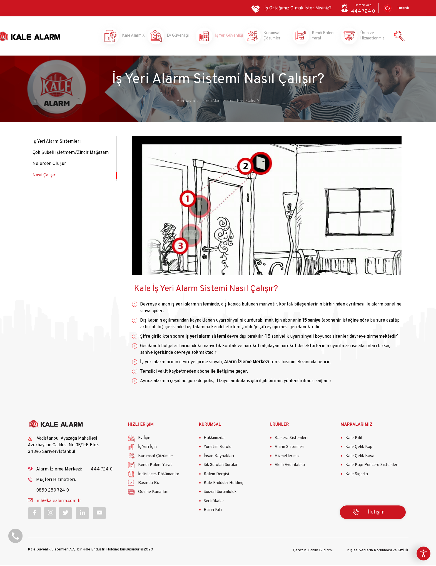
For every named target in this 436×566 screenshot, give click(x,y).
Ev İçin (144, 439)
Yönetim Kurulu (217, 448)
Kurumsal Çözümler (273, 36)
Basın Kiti (213, 511)
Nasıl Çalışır (44, 176)
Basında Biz (149, 484)
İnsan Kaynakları (219, 457)
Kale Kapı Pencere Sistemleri (371, 466)
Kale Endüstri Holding (223, 484)
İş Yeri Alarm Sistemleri (57, 143)
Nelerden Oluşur (49, 165)
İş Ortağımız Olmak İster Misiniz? (298, 8)
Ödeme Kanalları (153, 493)
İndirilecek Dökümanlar (158, 475)
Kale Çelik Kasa (359, 457)
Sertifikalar (214, 502)
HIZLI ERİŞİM (141, 426)
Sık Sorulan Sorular (221, 466)
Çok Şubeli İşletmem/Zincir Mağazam (71, 154)
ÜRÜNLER (279, 426)
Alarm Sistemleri (289, 448)
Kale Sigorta (356, 475)
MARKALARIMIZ (356, 426)
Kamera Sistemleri (291, 439)
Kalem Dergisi (216, 475)
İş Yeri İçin (147, 448)
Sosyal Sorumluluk (220, 493)
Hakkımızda (214, 439)
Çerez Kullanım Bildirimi (313, 551)
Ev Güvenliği (176, 36)
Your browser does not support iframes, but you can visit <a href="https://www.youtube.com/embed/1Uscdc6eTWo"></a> (267, 206)
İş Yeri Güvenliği (224, 36)
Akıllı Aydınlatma (290, 466)
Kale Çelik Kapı (359, 448)
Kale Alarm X (128, 36)
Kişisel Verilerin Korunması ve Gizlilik (377, 551)
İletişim (376, 513)
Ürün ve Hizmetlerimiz (370, 36)
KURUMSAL (210, 426)
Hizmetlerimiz (287, 457)
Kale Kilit (354, 439)
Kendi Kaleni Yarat (321, 36)
